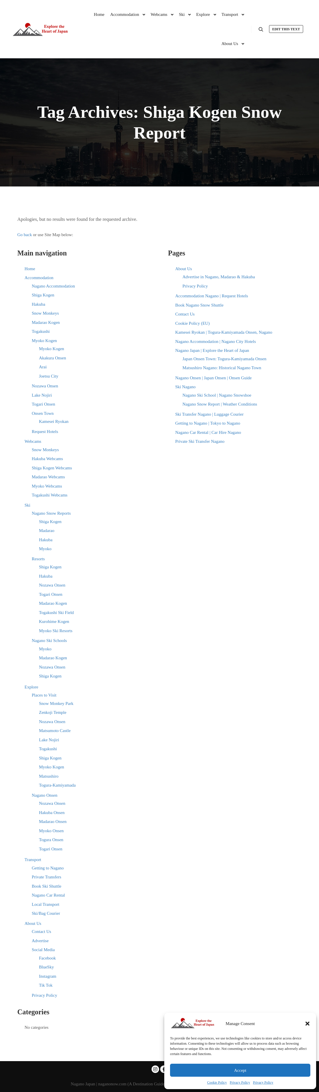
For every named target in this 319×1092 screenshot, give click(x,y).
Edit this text (286, 29)
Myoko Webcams (47, 486)
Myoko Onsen (51, 830)
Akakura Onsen (52, 358)
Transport (33, 859)
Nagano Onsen (44, 795)
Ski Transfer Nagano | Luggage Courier (209, 414)
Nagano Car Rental (48, 895)
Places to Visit (44, 695)
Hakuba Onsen (52, 812)
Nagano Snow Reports (51, 513)
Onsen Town (43, 413)
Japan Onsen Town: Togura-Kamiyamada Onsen (224, 358)
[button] (307, 1023)
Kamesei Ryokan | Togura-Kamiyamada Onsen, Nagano (223, 332)
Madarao (46, 530)
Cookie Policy (217, 1082)
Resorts (38, 559)
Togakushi (41, 331)
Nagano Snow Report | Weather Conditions (219, 404)
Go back (24, 234)
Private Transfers (46, 877)
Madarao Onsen (52, 821)
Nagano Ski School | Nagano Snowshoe (216, 395)
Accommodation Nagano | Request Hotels (211, 296)
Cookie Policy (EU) (192, 323)
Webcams (33, 441)
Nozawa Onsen (45, 386)
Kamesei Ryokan (53, 421)
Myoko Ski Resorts (55, 630)
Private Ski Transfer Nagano (199, 441)
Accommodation (39, 277)
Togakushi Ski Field (56, 612)
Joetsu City (48, 376)
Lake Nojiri (42, 395)
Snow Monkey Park (56, 703)
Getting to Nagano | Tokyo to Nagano (207, 423)
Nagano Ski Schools (49, 640)
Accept (240, 1070)
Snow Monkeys (45, 313)
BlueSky (46, 967)
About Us (33, 923)
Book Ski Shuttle (46, 886)
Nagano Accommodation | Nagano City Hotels (215, 341)
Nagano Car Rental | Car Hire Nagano (208, 432)
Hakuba (38, 304)
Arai (43, 367)
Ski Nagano (185, 386)
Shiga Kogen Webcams (52, 468)
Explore (31, 687)
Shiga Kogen (43, 295)
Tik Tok (46, 985)
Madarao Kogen (46, 322)
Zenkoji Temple (52, 712)
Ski (27, 505)
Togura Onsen (51, 839)
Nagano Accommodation (53, 286)
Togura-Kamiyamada (57, 785)
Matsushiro (49, 776)
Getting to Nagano (48, 868)
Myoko (45, 548)
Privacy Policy (240, 1082)
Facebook (47, 958)
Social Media (43, 949)
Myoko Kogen (44, 340)
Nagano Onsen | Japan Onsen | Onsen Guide (213, 378)
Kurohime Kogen (54, 621)
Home (30, 268)
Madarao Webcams (48, 477)
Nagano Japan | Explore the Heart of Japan (212, 350)
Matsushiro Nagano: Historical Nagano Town (221, 367)
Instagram (47, 976)
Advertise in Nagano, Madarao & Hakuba (218, 277)
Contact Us (41, 931)
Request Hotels (45, 431)
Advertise (40, 940)
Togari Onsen (43, 404)
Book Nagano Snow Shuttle (199, 305)
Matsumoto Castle (55, 730)
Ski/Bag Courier (46, 913)
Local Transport (45, 904)
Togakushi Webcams (50, 495)
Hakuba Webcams (47, 458)
